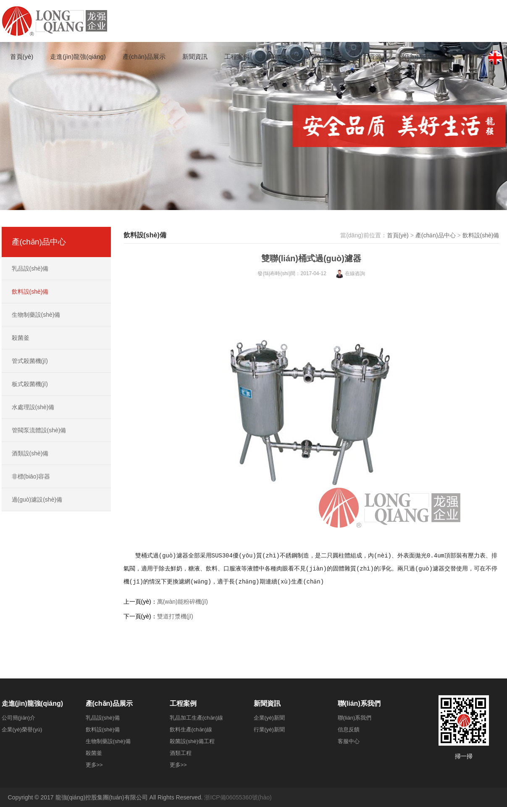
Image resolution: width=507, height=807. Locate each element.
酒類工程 (181, 753)
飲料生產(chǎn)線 (191, 729)
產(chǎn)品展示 (144, 56)
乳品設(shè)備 (30, 268)
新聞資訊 (195, 56)
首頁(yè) (22, 56)
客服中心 (349, 741)
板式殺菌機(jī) (30, 384)
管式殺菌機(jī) (30, 360)
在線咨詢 (350, 273)
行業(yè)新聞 (269, 729)
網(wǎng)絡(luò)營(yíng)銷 (302, 56)
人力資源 (368, 56)
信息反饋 (349, 729)
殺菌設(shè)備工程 (192, 741)
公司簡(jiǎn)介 (19, 718)
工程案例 (237, 56)
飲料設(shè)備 (480, 235)
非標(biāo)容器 (31, 476)
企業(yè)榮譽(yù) (22, 729)
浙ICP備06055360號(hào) (237, 797)
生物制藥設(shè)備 (36, 314)
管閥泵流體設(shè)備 (39, 430)
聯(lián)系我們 (417, 56)
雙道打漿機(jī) (175, 616)
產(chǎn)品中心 (435, 235)
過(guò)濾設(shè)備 (37, 499)
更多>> (94, 765)
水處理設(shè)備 (33, 407)
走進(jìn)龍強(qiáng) (78, 56)
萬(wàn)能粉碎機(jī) (182, 601)
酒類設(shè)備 (30, 453)
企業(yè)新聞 (269, 718)
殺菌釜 (20, 337)
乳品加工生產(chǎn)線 (196, 718)
